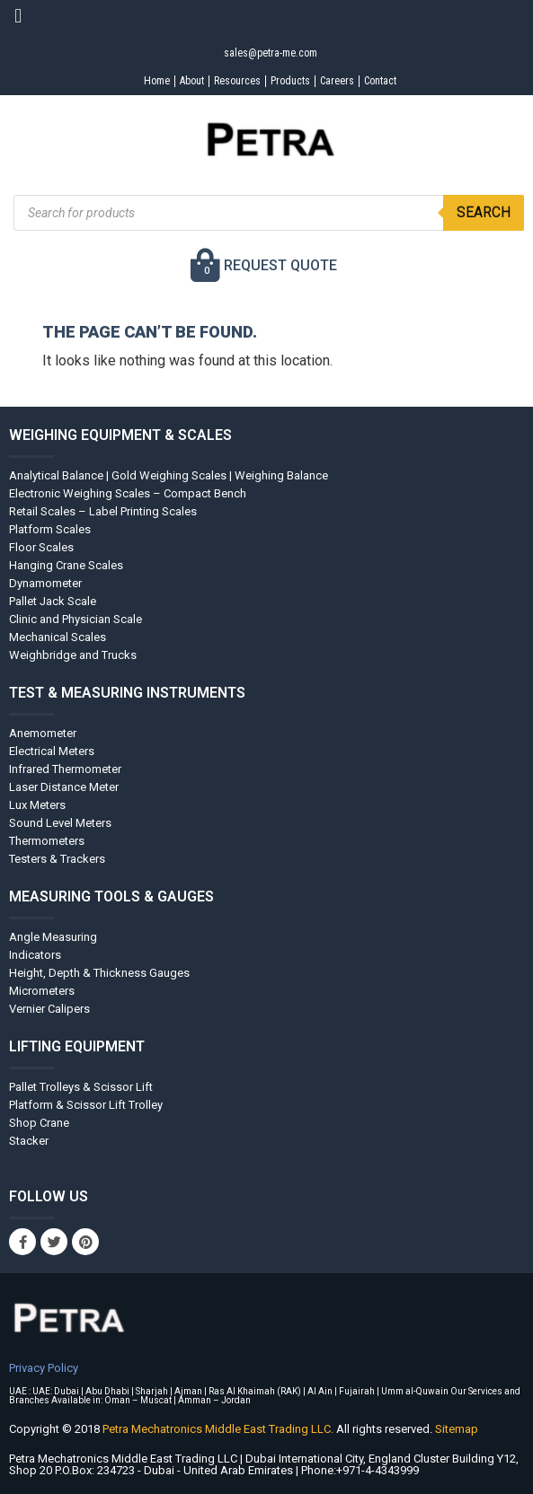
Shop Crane (39, 1122)
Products (290, 81)
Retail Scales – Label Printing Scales (103, 511)
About (192, 81)
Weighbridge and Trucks (73, 655)
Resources (237, 81)
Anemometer (42, 733)
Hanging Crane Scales (66, 565)
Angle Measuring (53, 937)
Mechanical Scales (57, 637)
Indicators (35, 955)
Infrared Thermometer (65, 769)
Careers (337, 81)
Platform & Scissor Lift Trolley (86, 1105)
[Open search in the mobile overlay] (268, 213)
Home (157, 81)
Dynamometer (45, 583)
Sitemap (456, 1429)
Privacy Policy (43, 1368)
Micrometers (42, 990)
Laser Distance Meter (64, 787)
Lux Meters (37, 805)
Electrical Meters (51, 751)
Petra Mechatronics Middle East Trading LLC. (219, 1429)
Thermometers (46, 841)
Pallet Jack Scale (52, 601)
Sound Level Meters (60, 823)
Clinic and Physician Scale (75, 619)
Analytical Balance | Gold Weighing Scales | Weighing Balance (168, 475)
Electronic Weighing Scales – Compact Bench (127, 493)
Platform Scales (50, 529)
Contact (380, 81)
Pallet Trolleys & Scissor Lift (81, 1087)
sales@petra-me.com (270, 53)
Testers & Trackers (57, 859)
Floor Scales (41, 547)
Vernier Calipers (49, 1008)
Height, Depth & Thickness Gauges (99, 973)
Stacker (29, 1140)
